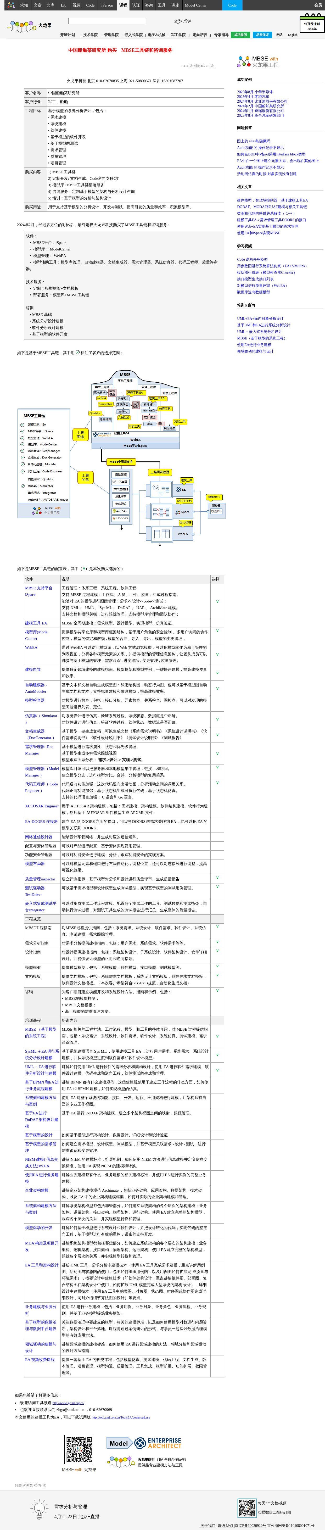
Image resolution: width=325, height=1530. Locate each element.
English (293, 35)
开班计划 (67, 35)
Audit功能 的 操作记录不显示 (260, 148)
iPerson (107, 5)
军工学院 (178, 35)
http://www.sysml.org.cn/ (68, 1403)
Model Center (196, 5)
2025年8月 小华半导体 (255, 92)
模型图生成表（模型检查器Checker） (267, 273)
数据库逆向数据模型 (253, 292)
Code (90, 5)
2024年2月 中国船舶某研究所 (260, 106)
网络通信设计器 (39, 837)
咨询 (149, 5)
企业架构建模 (37, 1190)
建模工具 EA (36, 623)
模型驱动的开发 (39, 1228)
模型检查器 (35, 700)
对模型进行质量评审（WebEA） (263, 286)
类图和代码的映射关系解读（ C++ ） (267, 213)
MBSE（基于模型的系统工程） (262, 338)
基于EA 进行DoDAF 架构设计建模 (41, 1119)
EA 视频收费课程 (40, 1360)
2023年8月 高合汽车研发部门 (260, 116)
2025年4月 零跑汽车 (253, 97)
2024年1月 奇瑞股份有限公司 (260, 111)
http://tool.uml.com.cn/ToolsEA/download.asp (121, 1417)
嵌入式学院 (134, 35)
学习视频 (244, 246)
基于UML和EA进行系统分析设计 (263, 325)
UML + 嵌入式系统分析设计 (259, 332)
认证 (136, 5)
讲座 (175, 5)
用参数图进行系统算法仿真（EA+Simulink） (273, 266)
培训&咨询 (246, 305)
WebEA (31, 647)
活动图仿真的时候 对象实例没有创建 (267, 174)
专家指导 (221, 35)
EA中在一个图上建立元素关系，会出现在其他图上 (278, 161)
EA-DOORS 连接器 (41, 821)
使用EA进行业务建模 (254, 345)
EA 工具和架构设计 (42, 1265)
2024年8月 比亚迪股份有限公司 (262, 101)
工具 (162, 5)
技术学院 (90, 35)
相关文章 (244, 187)
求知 (24, 5)
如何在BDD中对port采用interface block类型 (271, 154)
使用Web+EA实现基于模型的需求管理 (267, 226)
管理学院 (111, 35)
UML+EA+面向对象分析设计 (260, 319)
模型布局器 (35, 864)
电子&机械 (157, 35)
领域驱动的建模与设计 (255, 351)
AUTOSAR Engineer (42, 806)
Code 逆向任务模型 (252, 259)
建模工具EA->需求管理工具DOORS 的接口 (271, 220)
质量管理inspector (40, 879)
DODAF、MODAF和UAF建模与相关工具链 (272, 207)
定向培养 (200, 35)
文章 (38, 5)
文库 (50, 5)
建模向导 (33, 669)
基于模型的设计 (39, 1135)
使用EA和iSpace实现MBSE (258, 233)
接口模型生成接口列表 (255, 279)
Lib (63, 5)
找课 (188, 21)
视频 (77, 5)
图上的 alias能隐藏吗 (253, 141)
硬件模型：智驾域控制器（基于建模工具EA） (274, 200)
